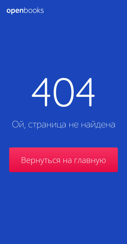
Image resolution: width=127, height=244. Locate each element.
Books (25, 11)
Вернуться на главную (63, 159)
